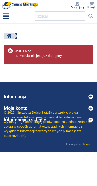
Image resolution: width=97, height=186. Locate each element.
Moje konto (15, 108)
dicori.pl (87, 144)
